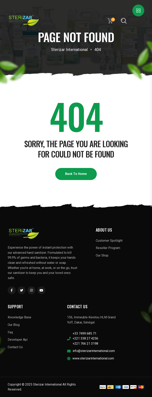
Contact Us (15, 347)
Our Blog (14, 325)
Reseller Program (108, 248)
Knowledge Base (19, 317)
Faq (10, 332)
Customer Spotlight (109, 240)
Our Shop (102, 255)
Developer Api (18, 339)
